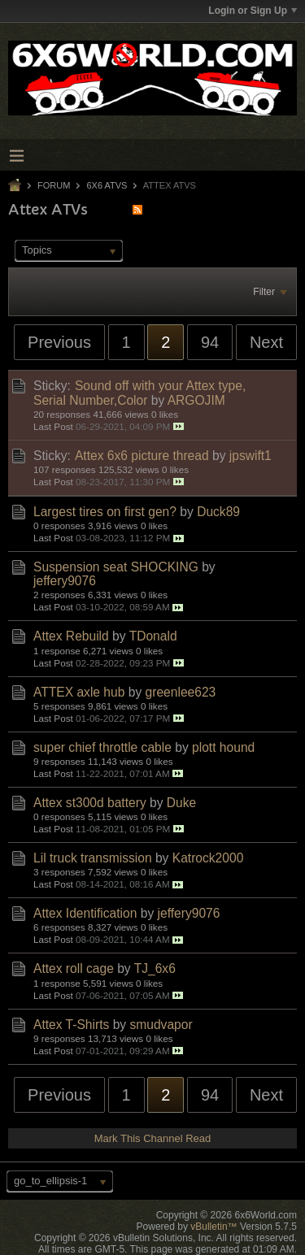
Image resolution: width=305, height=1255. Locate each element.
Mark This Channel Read (152, 1138)
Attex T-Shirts (71, 1024)
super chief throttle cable (102, 747)
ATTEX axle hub (78, 692)
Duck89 (218, 512)
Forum (53, 185)
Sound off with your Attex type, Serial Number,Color (139, 392)
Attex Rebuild (71, 636)
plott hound (223, 747)
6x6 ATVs (106, 185)
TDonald (153, 636)
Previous (59, 342)
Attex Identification (85, 913)
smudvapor (160, 1024)
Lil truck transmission (92, 858)
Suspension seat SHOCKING (115, 567)
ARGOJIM (196, 400)
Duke (181, 803)
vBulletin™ (213, 1226)
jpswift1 (250, 455)
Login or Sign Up (252, 10)
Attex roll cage (73, 968)
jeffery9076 (64, 581)
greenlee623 (181, 692)
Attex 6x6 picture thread (142, 455)
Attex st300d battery (89, 803)
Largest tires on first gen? (104, 512)
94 (210, 342)
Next (266, 342)
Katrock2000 (208, 858)
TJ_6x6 (155, 968)
